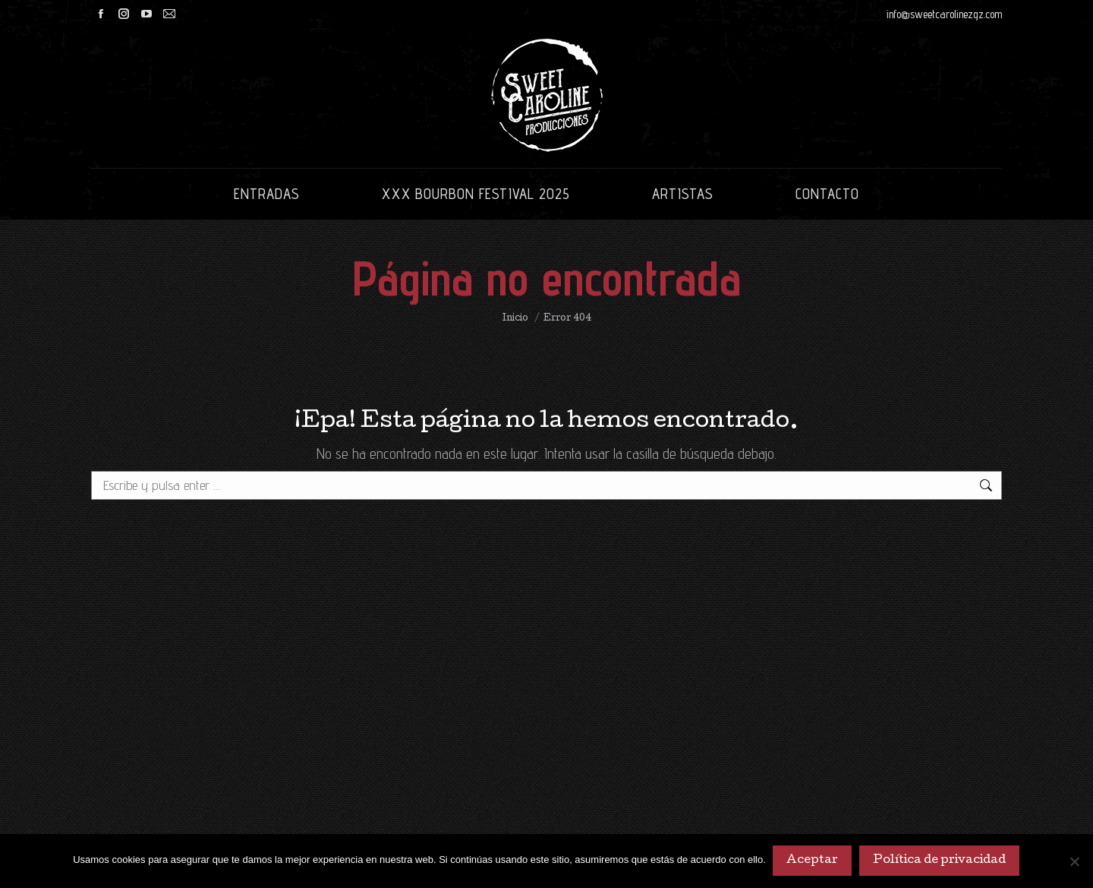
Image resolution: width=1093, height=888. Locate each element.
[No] (1074, 861)
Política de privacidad (940, 861)
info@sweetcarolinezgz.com (944, 14)
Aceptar (813, 861)
